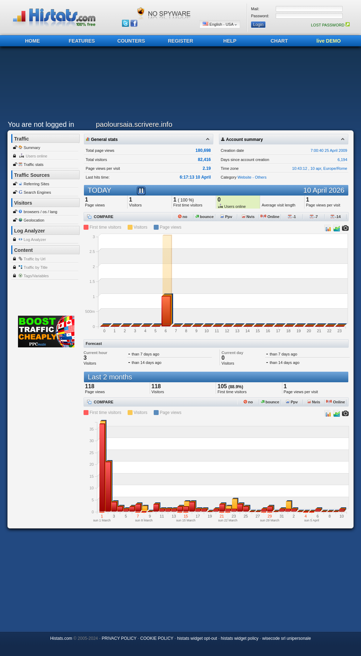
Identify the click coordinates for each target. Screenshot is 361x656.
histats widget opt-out (197, 638)
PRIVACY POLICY (119, 638)
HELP (229, 41)
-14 (336, 217)
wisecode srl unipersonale (286, 638)
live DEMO (328, 41)
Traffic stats (33, 164)
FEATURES (82, 41)
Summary (32, 148)
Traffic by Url (34, 259)
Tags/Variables (36, 276)
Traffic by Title (36, 267)
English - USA (220, 24)
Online (270, 217)
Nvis (248, 217)
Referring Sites (36, 184)
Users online (36, 156)
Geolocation (34, 220)
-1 (292, 217)
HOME (32, 41)
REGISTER (180, 41)
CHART (279, 41)
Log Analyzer (35, 239)
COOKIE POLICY (156, 638)
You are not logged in (41, 124)
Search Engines (37, 192)
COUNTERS (131, 41)
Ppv (226, 217)
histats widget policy (239, 638)
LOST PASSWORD (330, 25)
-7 (314, 217)
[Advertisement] (179, 85)
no (183, 217)
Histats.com (61, 638)
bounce (204, 217)
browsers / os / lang (40, 212)
